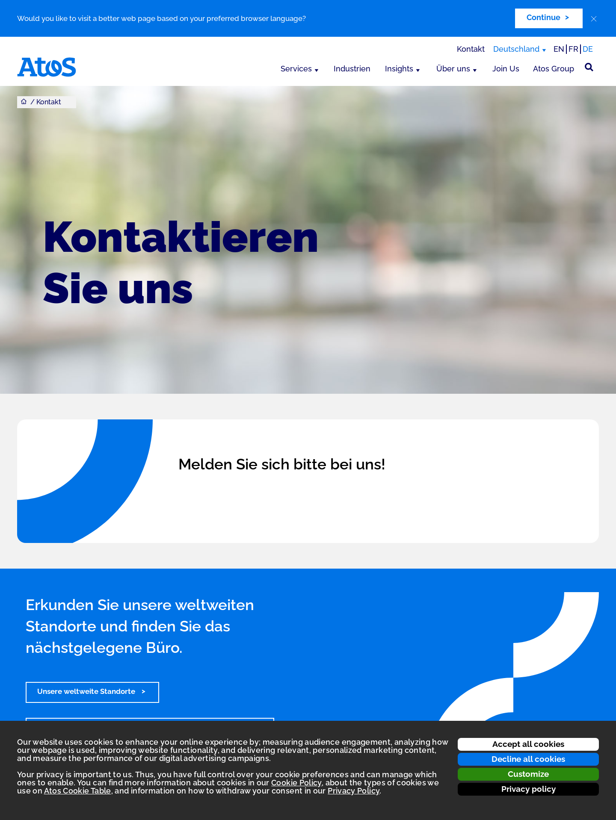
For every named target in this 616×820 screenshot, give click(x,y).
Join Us (505, 68)
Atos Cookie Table (77, 790)
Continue (543, 17)
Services (296, 68)
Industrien (352, 68)
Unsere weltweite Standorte (87, 691)
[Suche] (589, 67)
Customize (528, 774)
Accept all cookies (528, 744)
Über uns (453, 68)
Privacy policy (528, 788)
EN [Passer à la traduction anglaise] (559, 48)
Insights (399, 68)
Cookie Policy (296, 782)
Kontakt (471, 48)
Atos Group (553, 68)
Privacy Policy (353, 790)
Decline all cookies (528, 759)
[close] (594, 19)
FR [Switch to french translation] (573, 48)
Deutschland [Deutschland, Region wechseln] (516, 48)
